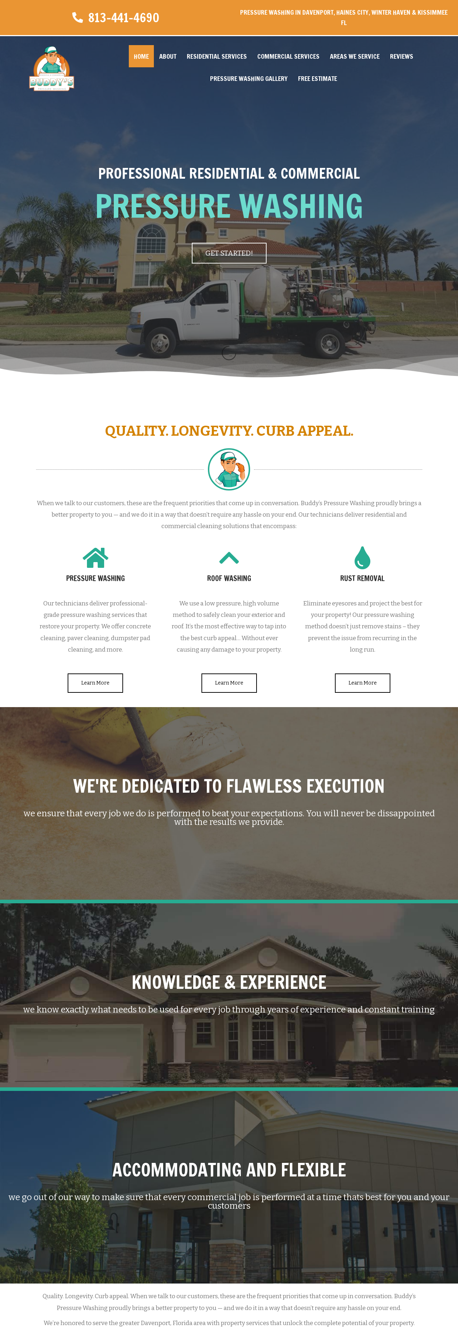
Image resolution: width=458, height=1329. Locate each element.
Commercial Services (288, 56)
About (167, 56)
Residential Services (217, 56)
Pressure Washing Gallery (249, 78)
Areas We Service (355, 56)
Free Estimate (317, 78)
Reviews (401, 56)
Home (141, 56)
